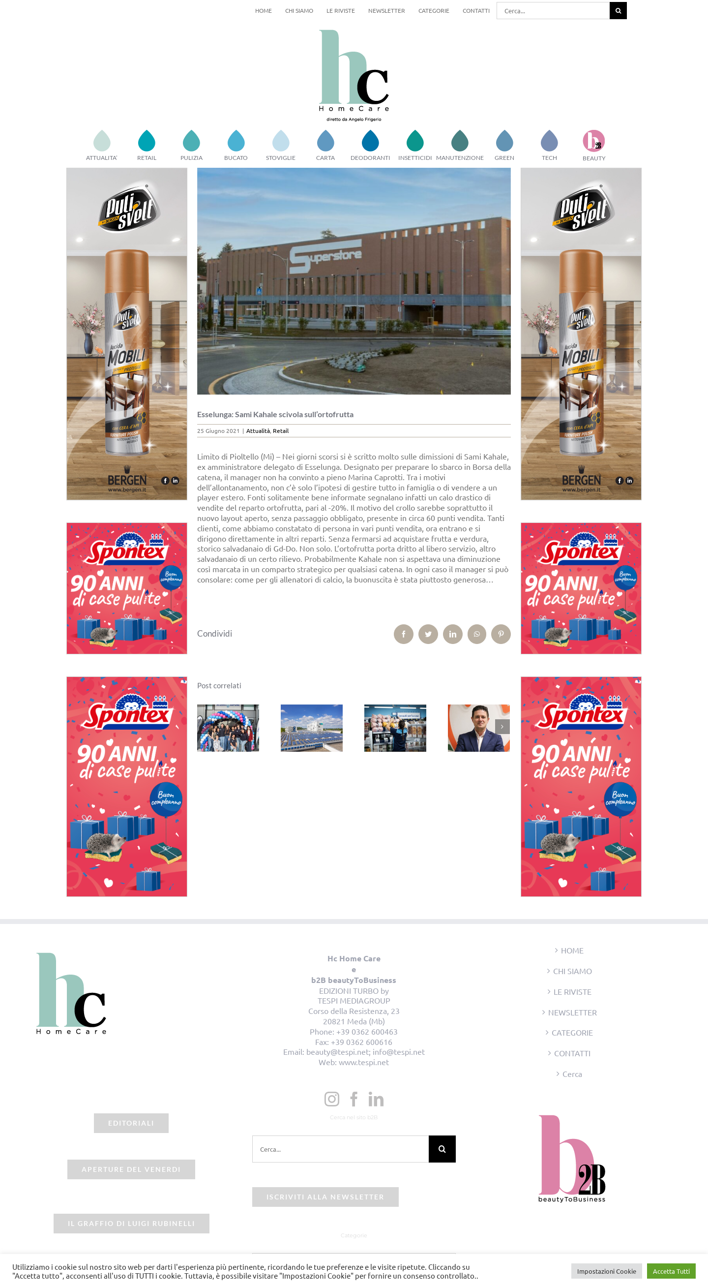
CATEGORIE (572, 1032)
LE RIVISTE (572, 991)
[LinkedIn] (376, 1099)
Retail (281, 430)
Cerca (572, 1073)
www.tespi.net (364, 1062)
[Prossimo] (502, 726)
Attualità (258, 430)
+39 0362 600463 (367, 1031)
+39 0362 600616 (361, 1041)
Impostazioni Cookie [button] (606, 1271)
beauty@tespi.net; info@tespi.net (365, 1051)
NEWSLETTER (572, 1012)
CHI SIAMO (572, 971)
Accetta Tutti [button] (671, 1271)
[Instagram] (331, 1099)
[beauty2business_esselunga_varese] (354, 281)
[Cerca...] (553, 10)
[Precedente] (204, 726)
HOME (572, 950)
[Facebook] (354, 1099)
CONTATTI (572, 1053)
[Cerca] (618, 10)
